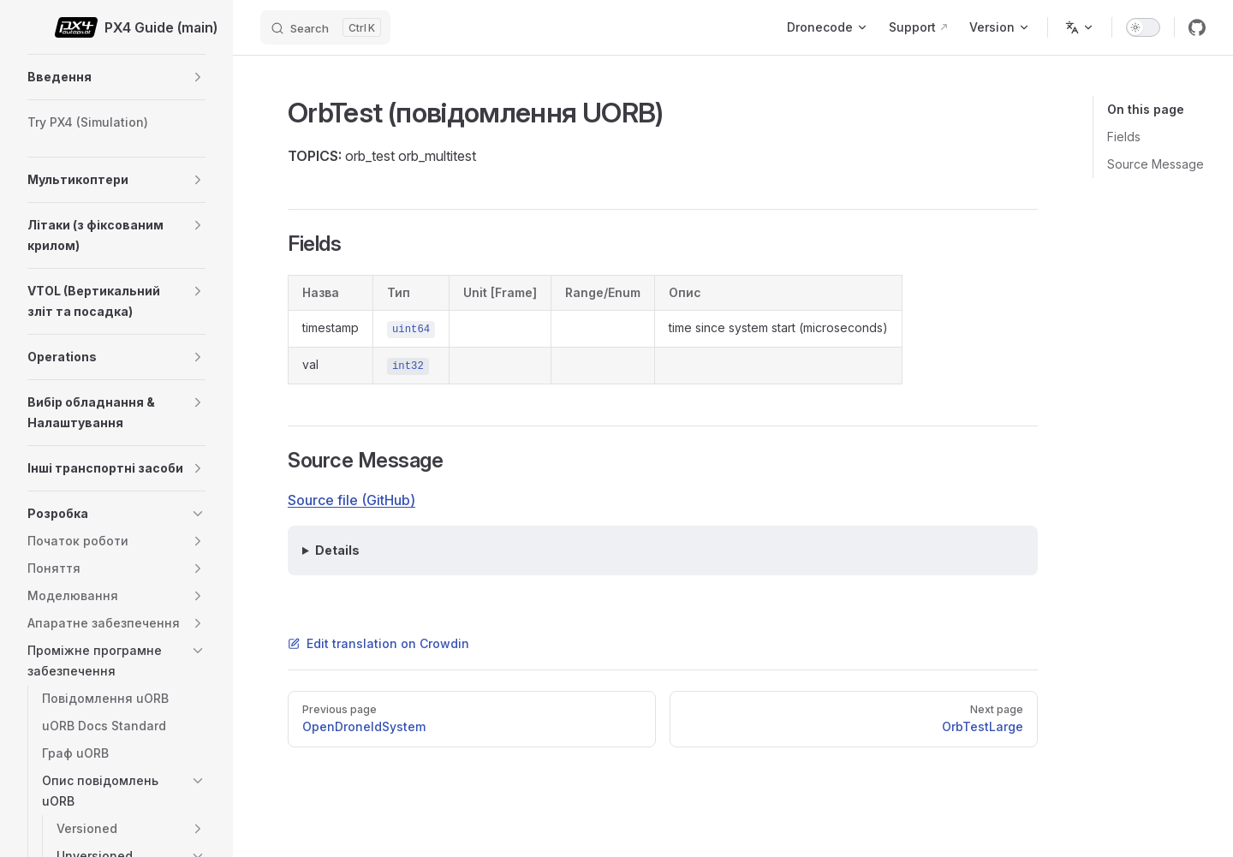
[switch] (1143, 27)
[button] (197, 77)
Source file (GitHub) (351, 500)
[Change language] (1080, 27)
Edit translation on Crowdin (378, 643)
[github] (1197, 27)
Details (337, 550)
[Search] (325, 27)
